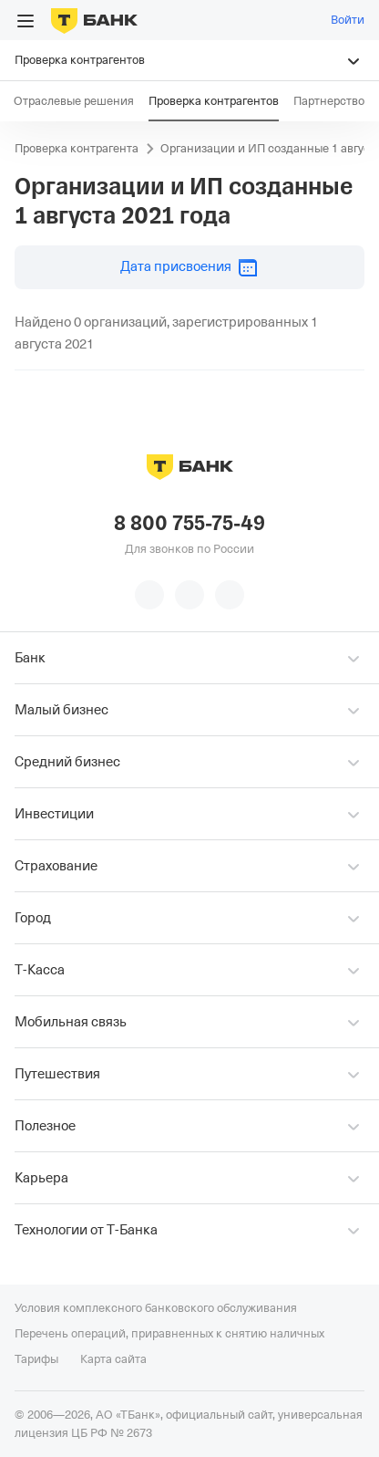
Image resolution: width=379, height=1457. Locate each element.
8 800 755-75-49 (189, 523)
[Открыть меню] (25, 21)
